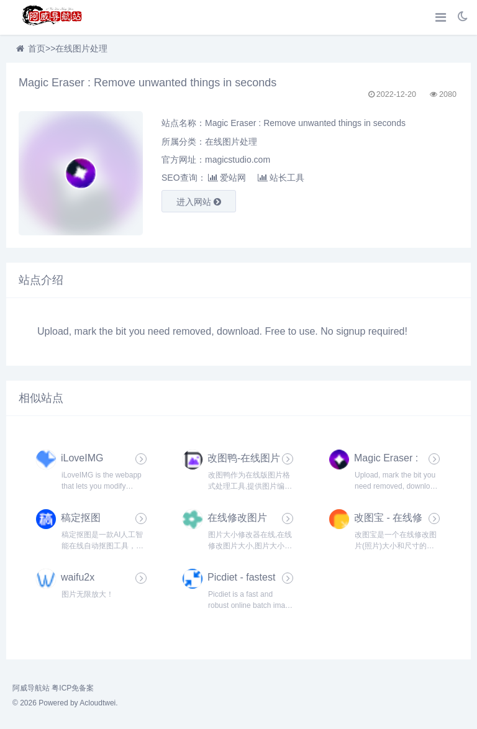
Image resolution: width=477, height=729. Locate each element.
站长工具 (281, 178)
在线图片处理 (81, 48)
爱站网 (227, 178)
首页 (36, 48)
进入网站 (198, 202)
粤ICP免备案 (73, 688)
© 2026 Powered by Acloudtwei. (65, 703)
